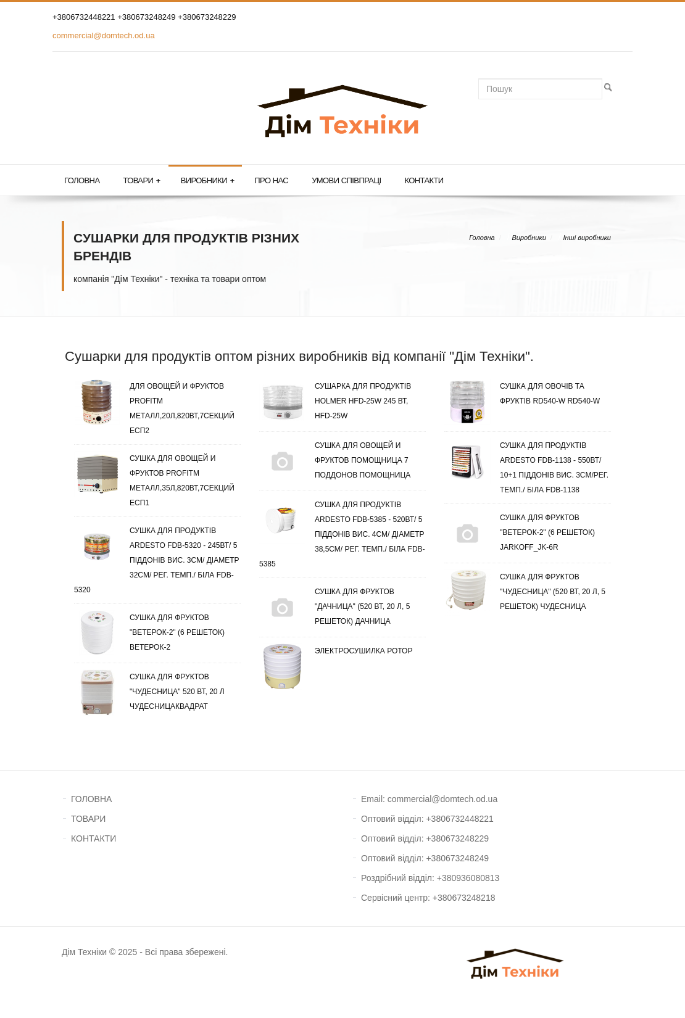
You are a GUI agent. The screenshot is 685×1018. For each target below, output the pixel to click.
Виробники (208, 180)
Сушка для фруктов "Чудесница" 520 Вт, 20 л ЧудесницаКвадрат (149, 691)
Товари (141, 180)
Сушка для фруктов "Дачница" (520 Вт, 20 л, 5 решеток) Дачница (334, 606)
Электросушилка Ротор (335, 650)
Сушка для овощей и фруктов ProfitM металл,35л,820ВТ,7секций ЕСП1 (154, 479)
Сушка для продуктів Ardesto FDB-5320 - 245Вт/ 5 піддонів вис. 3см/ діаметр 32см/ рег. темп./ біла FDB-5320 (156, 558)
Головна (81, 180)
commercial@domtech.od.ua (103, 35)
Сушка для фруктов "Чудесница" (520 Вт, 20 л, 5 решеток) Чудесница (524, 591)
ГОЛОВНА (91, 799)
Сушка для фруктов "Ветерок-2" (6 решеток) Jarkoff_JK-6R (519, 532)
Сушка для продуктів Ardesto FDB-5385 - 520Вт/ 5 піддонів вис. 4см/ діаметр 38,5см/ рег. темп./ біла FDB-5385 (342, 532)
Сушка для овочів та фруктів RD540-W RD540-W (522, 393)
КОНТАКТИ (93, 838)
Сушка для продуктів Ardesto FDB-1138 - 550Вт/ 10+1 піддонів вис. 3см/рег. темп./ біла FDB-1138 (526, 466)
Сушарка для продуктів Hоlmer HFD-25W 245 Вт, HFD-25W (335, 401)
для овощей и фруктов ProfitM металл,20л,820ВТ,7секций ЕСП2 (154, 407)
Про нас (271, 180)
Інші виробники (587, 237)
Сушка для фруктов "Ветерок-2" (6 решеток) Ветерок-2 (149, 632)
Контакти (423, 180)
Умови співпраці (346, 180)
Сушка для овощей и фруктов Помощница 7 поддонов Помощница (334, 460)
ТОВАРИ (88, 819)
